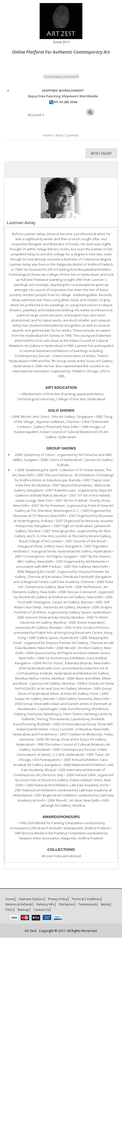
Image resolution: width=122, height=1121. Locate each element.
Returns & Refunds (19, 904)
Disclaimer (66, 904)
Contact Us (41, 910)
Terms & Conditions (86, 899)
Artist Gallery (101, 153)
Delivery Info (45, 904)
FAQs (9, 910)
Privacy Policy (58, 899)
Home (10, 899)
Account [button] (36, 114)
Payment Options (31, 899)
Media (105, 904)
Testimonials (87, 904)
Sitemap (23, 910)
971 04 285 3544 (63, 102)
